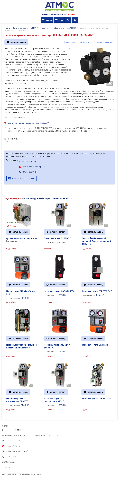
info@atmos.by (8, 462)
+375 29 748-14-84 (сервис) (32, 167)
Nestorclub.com (37, 474)
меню (59, 20)
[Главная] (59, 11)
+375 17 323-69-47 (28, 172)
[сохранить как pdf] (103, 42)
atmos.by (6, 467)
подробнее (11, 249)
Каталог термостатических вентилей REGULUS (28, 123)
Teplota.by (72, 14)
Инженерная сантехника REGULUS (26, 28)
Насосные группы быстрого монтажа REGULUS (59, 28)
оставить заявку (18, 42)
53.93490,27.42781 (12, 441)
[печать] (84, 42)
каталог (47, 20)
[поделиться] (69, 42)
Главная (7, 28)
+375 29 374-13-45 (28, 161)
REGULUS (8, 141)
